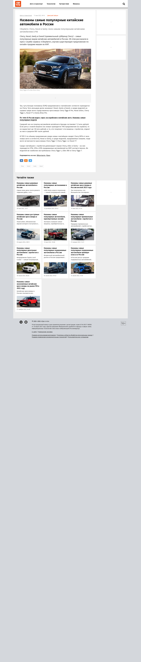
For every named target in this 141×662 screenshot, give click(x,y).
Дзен (48, 155)
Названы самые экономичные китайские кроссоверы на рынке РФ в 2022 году (28, 285)
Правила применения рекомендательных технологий (49, 659)
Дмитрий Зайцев (52, 15)
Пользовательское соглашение (78, 659)
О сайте (34, 654)
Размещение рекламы (45, 654)
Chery (22, 166)
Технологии (51, 4)
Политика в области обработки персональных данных (74, 657)
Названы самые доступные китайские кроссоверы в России (28, 216)
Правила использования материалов (44, 657)
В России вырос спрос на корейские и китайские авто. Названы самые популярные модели (52, 119)
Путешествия (64, 4)
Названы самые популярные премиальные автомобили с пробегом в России (82, 217)
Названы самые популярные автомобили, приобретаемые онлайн (54, 216)
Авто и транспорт (36, 4)
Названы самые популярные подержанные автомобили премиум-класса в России (82, 251)
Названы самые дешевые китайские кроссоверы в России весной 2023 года (81, 185)
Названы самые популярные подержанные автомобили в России (55, 250)
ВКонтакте (41, 155)
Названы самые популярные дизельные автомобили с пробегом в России (27, 251)
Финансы (76, 4)
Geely (34, 166)
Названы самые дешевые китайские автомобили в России (27, 185)
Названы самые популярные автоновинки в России (55, 185)
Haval (41, 166)
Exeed (28, 166)
